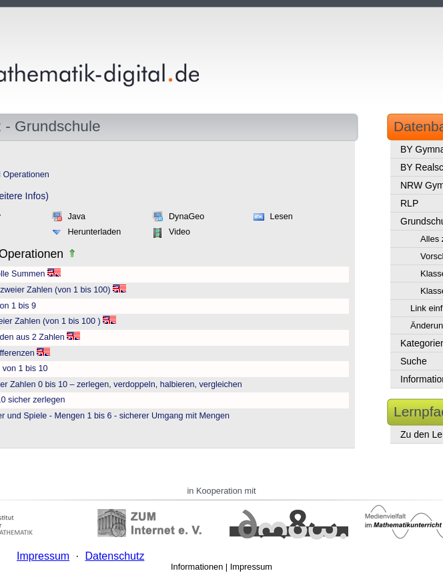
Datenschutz (114, 556)
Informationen (197, 567)
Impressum (251, 567)
